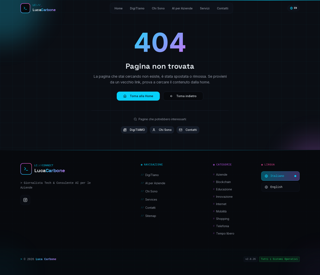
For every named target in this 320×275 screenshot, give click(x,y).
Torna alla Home (138, 96)
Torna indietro (183, 96)
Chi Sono (162, 129)
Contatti (188, 129)
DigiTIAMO (134, 129)
